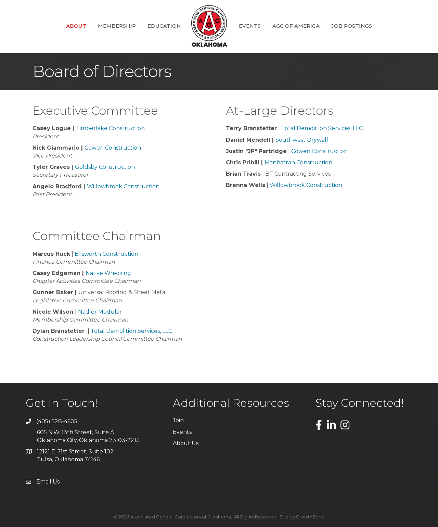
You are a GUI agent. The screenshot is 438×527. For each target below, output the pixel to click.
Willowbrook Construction (123, 186)
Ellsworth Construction (106, 254)
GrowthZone (310, 516)
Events (250, 26)
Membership (117, 26)
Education (164, 26)
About (76, 26)
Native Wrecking (108, 273)
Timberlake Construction (110, 128)
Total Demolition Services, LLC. (322, 128)
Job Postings (351, 26)
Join (178, 420)
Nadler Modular (100, 312)
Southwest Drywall (301, 140)
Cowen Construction (113, 148)
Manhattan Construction (298, 162)
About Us (185, 443)
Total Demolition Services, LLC (131, 331)
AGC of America (296, 26)
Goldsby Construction (105, 167)
